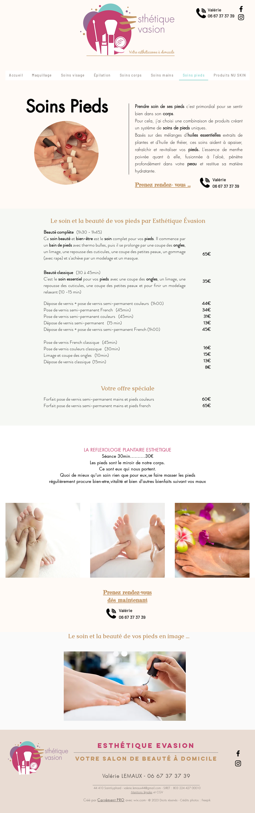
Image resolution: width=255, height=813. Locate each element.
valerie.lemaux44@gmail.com (142, 788)
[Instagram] (241, 17)
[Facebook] (241, 9)
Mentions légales (141, 792)
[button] (125, 686)
